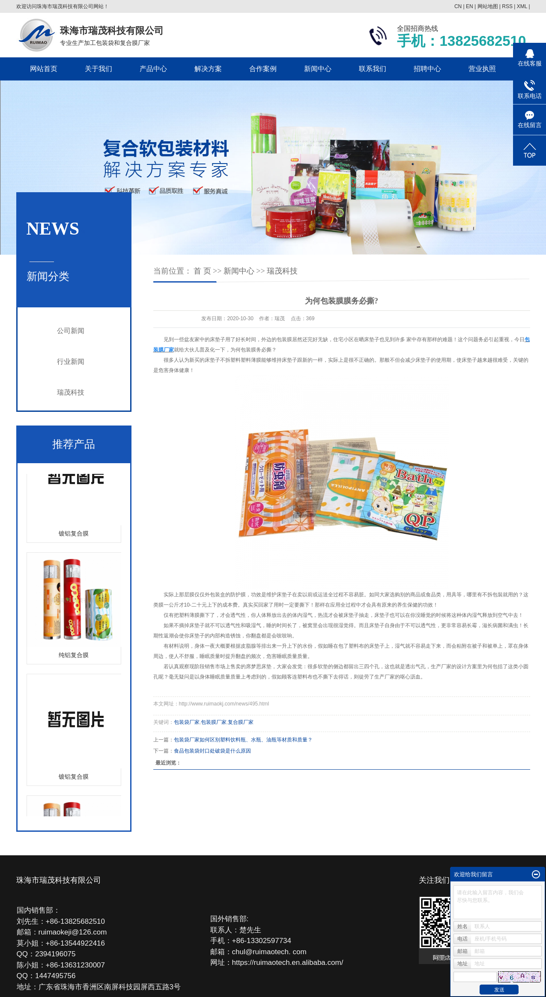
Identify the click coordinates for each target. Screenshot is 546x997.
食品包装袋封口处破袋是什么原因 (212, 751)
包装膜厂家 (214, 722)
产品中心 (153, 68)
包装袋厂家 (187, 722)
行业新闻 (70, 361)
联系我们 (372, 68)
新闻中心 (317, 68)
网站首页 (43, 68)
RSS (507, 6)
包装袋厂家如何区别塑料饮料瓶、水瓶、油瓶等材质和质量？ (243, 740)
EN (469, 6)
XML (522, 6)
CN (458, 6)
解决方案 (208, 68)
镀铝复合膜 (74, 535)
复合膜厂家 (241, 722)
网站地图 (487, 6)
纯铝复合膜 (74, 657)
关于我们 (98, 68)
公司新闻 (70, 330)
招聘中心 (427, 68)
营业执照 (482, 68)
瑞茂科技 (70, 392)
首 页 (202, 271)
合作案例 (263, 68)
